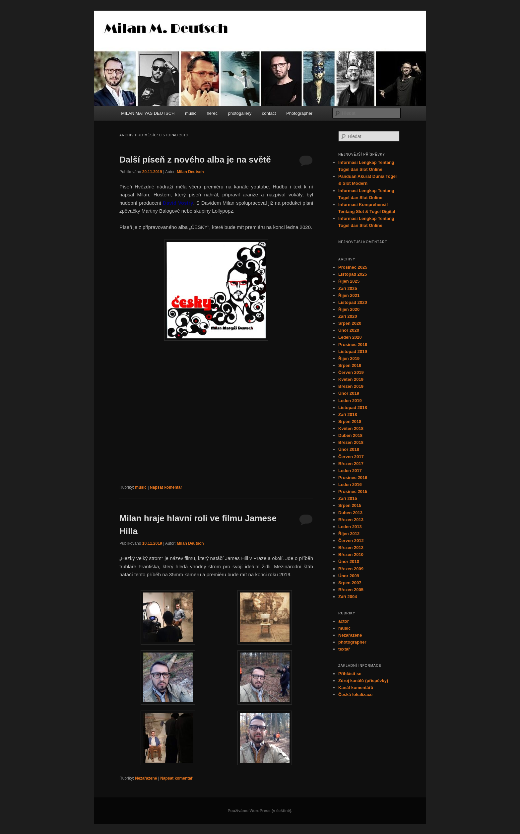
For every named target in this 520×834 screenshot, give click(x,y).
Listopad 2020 (352, 302)
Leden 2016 (350, 484)
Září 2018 (347, 414)
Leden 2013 (350, 526)
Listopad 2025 (352, 274)
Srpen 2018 (349, 421)
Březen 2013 (350, 519)
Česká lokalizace (355, 694)
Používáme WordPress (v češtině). (260, 810)
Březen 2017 (350, 463)
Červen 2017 (351, 456)
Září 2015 (347, 498)
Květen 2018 (350, 428)
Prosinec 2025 (352, 267)
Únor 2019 (348, 393)
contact (269, 113)
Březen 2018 (350, 442)
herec (212, 113)
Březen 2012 (350, 547)
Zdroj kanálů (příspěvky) (363, 680)
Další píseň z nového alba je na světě (195, 160)
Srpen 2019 (349, 365)
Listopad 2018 (352, 407)
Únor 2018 (348, 449)
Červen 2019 (351, 372)
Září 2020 (347, 316)
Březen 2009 (350, 568)
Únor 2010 (348, 561)
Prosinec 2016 (352, 477)
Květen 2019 (350, 379)
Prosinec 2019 (352, 344)
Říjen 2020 (348, 309)
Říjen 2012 (348, 533)
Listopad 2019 (352, 351)
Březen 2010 (350, 554)
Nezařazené (146, 778)
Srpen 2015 (349, 505)
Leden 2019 (350, 400)
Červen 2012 (351, 540)
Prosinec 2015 (352, 491)
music (190, 113)
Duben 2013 (350, 512)
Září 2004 (347, 596)
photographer (352, 642)
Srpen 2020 (349, 323)
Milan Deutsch (190, 172)
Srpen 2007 (349, 582)
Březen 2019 (350, 386)
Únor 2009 (348, 575)
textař (344, 649)
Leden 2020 (350, 337)
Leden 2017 (350, 470)
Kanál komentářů (355, 687)
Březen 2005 (350, 589)
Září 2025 (347, 288)
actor (343, 621)
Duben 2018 (350, 435)
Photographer (299, 113)
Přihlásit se (349, 673)
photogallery (240, 113)
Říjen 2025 (348, 281)
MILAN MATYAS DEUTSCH (147, 113)
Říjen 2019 (348, 358)
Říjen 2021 (348, 295)
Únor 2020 (348, 330)
